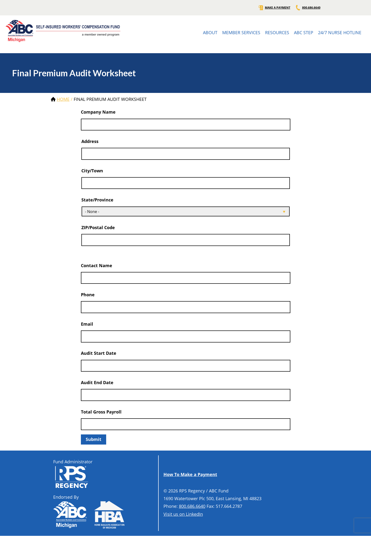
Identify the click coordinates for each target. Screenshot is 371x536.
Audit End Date (97, 382)
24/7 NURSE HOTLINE (339, 32)
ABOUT (210, 32)
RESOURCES (277, 32)
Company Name (98, 112)
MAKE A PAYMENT (274, 8)
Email (87, 324)
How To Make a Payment (190, 474)
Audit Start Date (98, 353)
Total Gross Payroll (101, 412)
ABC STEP (303, 32)
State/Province (97, 200)
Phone (88, 294)
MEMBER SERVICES (241, 32)
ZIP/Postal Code (98, 227)
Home (63, 99)
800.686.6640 (307, 8)
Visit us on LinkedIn (183, 514)
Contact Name (96, 265)
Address (89, 141)
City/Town (92, 171)
